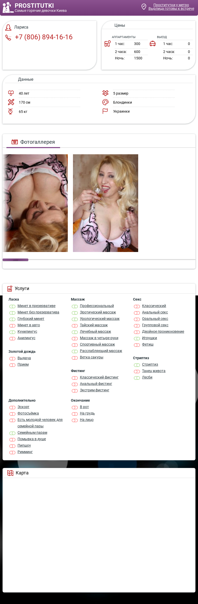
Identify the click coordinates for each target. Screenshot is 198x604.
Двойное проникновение (163, 331)
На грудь (87, 413)
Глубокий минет (31, 319)
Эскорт (23, 407)
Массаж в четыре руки (99, 338)
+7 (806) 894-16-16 (39, 37)
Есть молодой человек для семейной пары (40, 423)
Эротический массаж (98, 312)
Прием (23, 364)
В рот (84, 407)
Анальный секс (155, 312)
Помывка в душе (32, 439)
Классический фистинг (99, 377)
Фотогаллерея (33, 142)
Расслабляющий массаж (101, 351)
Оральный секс (155, 319)
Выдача (24, 358)
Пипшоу (24, 445)
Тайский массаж (94, 325)
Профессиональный (97, 306)
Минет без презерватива (38, 312)
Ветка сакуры (91, 357)
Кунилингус (27, 331)
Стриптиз (150, 364)
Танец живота (154, 371)
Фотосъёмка (28, 413)
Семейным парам (32, 432)
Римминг (25, 452)
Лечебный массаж (95, 331)
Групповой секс (155, 325)
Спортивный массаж (97, 344)
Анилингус (26, 338)
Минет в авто (29, 325)
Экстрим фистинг (94, 390)
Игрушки (149, 338)
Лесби (147, 377)
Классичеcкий (154, 306)
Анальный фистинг (96, 384)
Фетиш (147, 344)
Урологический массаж (100, 319)
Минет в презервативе (36, 306)
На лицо (87, 420)
